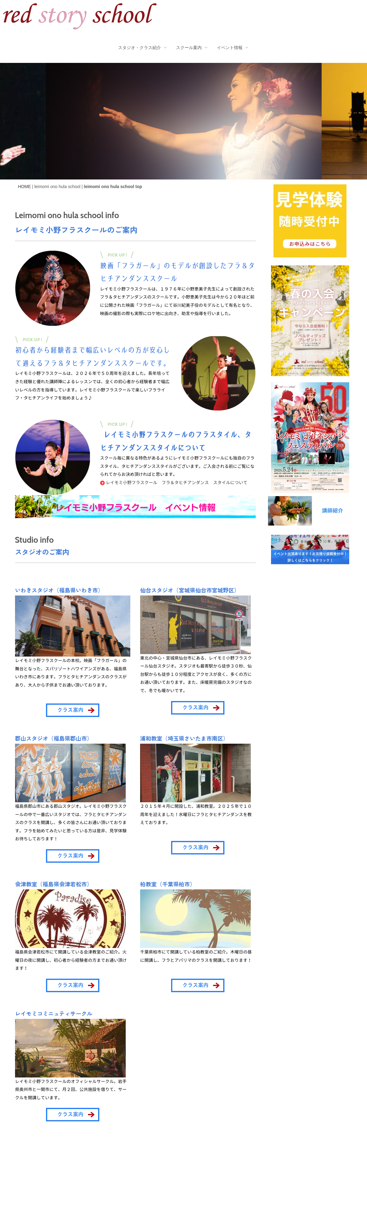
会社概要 (15, 1173)
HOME (24, 186)
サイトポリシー (107, 1173)
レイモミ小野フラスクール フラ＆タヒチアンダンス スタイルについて (173, 482)
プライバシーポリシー (57, 1173)
